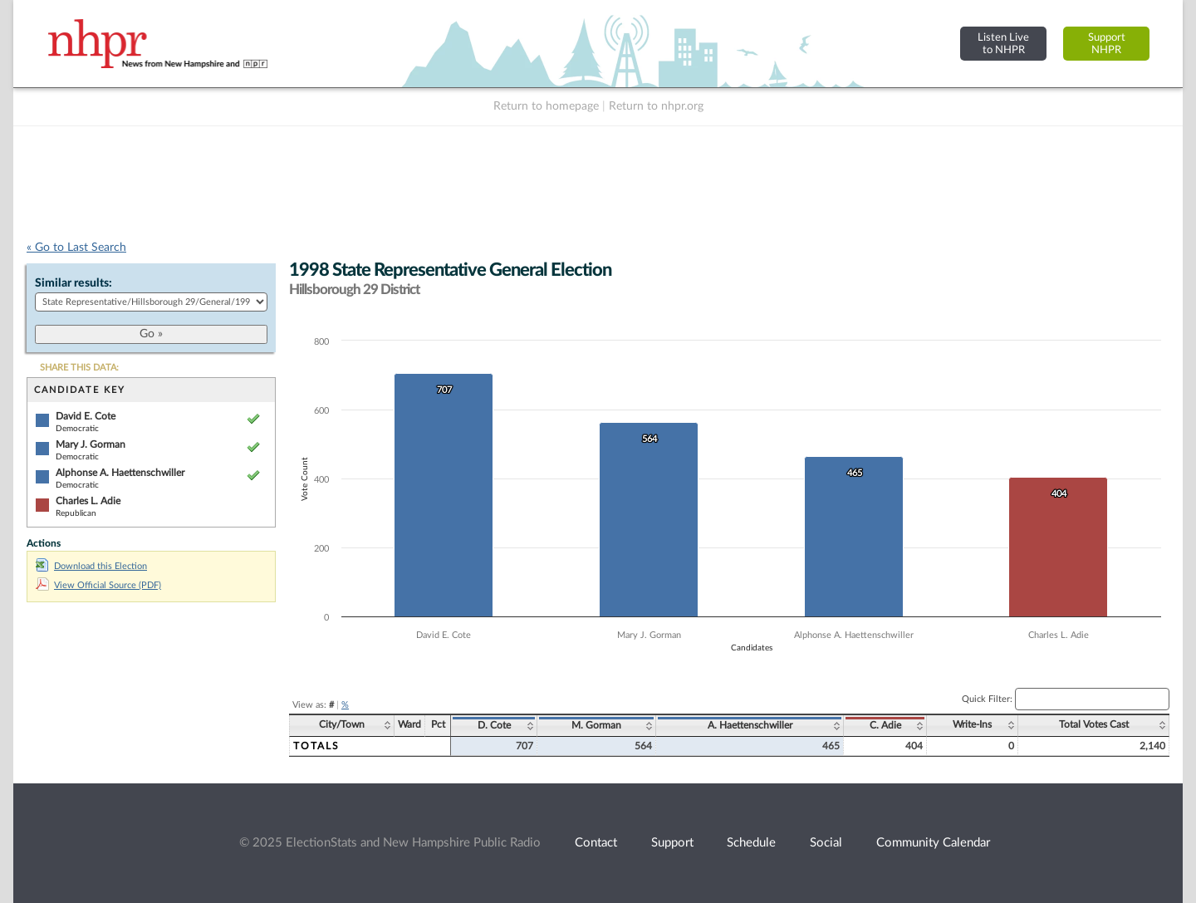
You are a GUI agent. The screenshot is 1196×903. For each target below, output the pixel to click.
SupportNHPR (1106, 43)
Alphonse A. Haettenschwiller (120, 473)
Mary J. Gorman (90, 444)
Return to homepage (546, 106)
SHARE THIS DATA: (79, 367)
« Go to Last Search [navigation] (76, 247)
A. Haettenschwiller (750, 725)
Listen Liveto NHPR (1003, 43)
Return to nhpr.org (656, 106)
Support (672, 843)
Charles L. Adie (88, 501)
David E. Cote (85, 416)
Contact (596, 843)
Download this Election (91, 566)
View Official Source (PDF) (98, 585)
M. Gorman (596, 725)
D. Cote (494, 725)
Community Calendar (933, 843)
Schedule (751, 843)
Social (826, 843)
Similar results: (73, 283)
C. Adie (885, 725)
